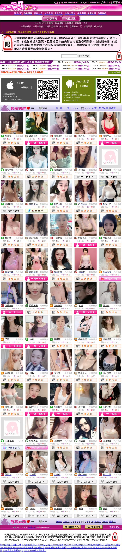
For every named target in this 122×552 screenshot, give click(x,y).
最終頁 (112, 108)
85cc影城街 (58, 544)
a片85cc (67, 544)
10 (92, 108)
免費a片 (34, 544)
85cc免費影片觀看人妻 (10, 544)
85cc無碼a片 (98, 544)
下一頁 (97, 108)
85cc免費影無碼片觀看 (55, 547)
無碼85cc (31, 527)
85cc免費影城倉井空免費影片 (31, 547)
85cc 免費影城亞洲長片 (77, 547)
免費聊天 (44, 204)
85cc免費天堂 (78, 544)
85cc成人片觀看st (38, 550)
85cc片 (27, 550)
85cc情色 (89, 544)
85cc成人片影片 (45, 544)
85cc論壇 (26, 544)
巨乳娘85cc (110, 544)
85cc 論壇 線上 (95, 547)
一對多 (20, 441)
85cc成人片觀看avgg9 (13, 550)
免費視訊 (19, 136)
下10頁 (105, 108)
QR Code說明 (114, 72)
